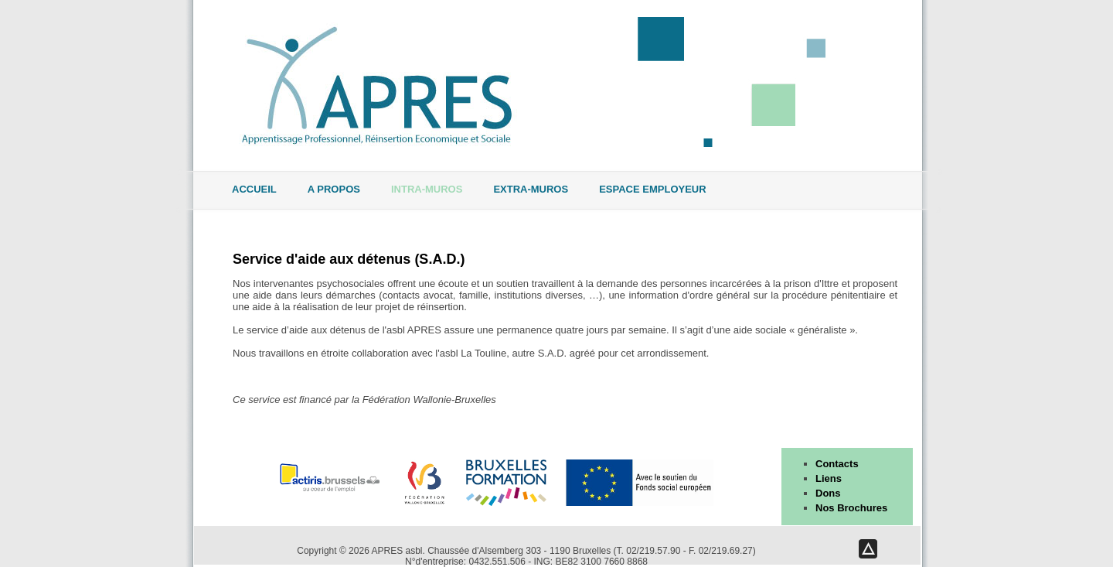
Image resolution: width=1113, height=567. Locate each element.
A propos (334, 189)
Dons (828, 493)
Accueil (254, 189)
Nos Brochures (851, 508)
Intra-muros (426, 189)
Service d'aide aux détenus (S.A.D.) (349, 259)
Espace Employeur (652, 189)
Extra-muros (530, 189)
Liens (828, 478)
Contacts (837, 464)
